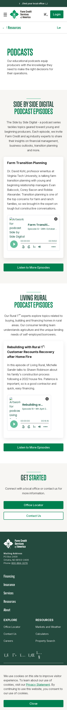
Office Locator (12, 626)
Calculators (42, 633)
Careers (8, 640)
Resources (10, 602)
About (7, 610)
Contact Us (10, 633)
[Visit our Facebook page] (6, 655)
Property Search (45, 640)
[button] (56, 14)
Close (33, 705)
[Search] (45, 14)
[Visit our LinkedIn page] (31, 655)
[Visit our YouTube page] (39, 654)
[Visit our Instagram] (22, 655)
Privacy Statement (38, 686)
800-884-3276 (19, 563)
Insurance (9, 585)
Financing (9, 576)
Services (8, 593)
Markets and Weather (48, 626)
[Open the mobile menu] (5, 14)
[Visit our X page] (14, 655)
